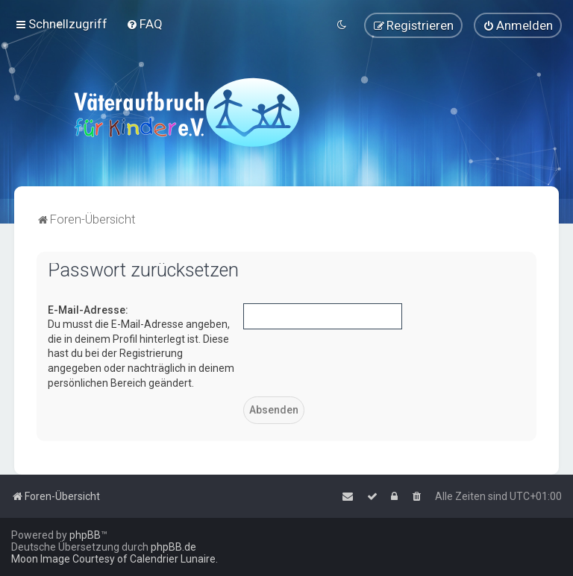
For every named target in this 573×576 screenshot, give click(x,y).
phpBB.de (173, 547)
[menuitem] (144, 24)
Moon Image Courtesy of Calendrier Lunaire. (114, 559)
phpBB (85, 535)
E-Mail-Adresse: (88, 309)
